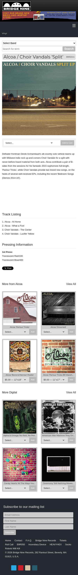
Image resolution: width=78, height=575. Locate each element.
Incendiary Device (37, 544)
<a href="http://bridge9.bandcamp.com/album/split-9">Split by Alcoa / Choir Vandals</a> (39, 193)
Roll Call (9, 544)
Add (33, 332)
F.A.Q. (29, 540)
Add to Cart (67, 143)
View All (71, 284)
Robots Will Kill (12, 548)
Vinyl (4, 33)
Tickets (63, 540)
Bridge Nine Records (45, 540)
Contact (18, 540)
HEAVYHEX (56, 544)
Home (8, 540)
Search (69, 48)
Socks (68, 544)
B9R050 (21, 544)
